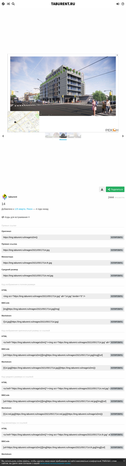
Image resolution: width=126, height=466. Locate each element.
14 (3, 204)
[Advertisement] (63, 30)
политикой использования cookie (55, 463)
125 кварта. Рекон (23, 209)
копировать (116, 237)
